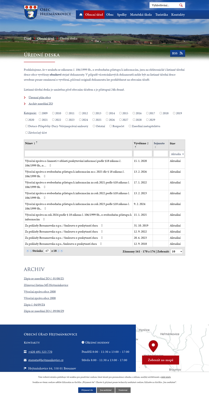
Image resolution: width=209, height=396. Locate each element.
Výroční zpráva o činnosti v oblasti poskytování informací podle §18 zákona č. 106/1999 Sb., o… (73, 162)
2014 (112, 113)
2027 (125, 119)
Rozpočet (118, 126)
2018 (166, 113)
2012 (85, 113)
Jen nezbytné (106, 390)
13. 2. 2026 (140, 171)
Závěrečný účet (37, 132)
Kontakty (178, 14)
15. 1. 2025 (140, 214)
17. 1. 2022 (140, 182)
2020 (31, 119)
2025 (98, 119)
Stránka (37, 250)
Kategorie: (30, 113)
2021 (45, 119)
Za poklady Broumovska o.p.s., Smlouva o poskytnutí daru (64, 243)
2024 (85, 119)
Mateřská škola (141, 14)
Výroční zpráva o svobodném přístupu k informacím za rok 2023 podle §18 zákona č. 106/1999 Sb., (77, 205)
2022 (58, 119)
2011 (71, 113)
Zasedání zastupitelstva (146, 126)
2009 (45, 113)
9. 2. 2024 (139, 203)
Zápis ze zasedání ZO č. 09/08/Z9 (44, 310)
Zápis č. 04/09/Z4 (34, 304)
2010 (58, 113)
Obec (110, 14)
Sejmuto (159, 143)
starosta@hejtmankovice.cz (45, 359)
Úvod (80, 14)
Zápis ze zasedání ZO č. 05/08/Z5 (44, 277)
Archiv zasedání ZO (41, 103)
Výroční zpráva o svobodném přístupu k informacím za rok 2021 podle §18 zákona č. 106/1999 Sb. (77, 184)
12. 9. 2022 (140, 231)
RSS (177, 54)
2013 (98, 113)
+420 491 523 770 (40, 351)
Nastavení (124, 390)
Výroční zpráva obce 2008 (40, 290)
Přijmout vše (86, 390)
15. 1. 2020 (140, 160)
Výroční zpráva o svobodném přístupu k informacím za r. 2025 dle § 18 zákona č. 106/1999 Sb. (74, 173)
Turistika (161, 14)
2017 (152, 113)
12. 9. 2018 (140, 243)
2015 (125, 113)
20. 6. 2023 (140, 237)
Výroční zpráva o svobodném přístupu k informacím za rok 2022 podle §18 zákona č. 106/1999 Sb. (77, 195)
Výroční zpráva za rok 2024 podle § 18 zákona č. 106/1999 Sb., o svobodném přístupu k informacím (78, 216)
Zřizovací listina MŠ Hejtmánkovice (46, 284)
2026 (112, 119)
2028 (139, 119)
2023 (71, 119)
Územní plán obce (40, 97)
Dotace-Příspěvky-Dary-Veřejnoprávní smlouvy (58, 126)
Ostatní (100, 126)
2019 (179, 113)
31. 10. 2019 (141, 225)
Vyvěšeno (141, 143)
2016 (139, 113)
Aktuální (175, 160)
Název (30, 143)
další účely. (166, 376)
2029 (152, 119)
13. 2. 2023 (140, 192)
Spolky (122, 14)
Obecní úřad (94, 14)
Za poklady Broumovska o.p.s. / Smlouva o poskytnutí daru (64, 225)
